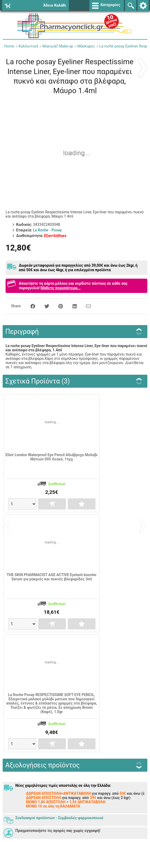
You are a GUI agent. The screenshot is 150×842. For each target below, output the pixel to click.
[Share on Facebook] (30, 306)
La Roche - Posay (47, 230)
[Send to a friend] (85, 306)
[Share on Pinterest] (58, 306)
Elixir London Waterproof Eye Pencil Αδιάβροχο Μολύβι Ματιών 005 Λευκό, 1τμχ (52, 457)
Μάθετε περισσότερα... (60, 288)
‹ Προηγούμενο (142, 67)
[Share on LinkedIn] (72, 306)
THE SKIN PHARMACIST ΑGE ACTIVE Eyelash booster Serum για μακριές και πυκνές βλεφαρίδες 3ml (52, 577)
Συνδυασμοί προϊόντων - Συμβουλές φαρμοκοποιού (59, 818)
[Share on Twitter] (44, 306)
